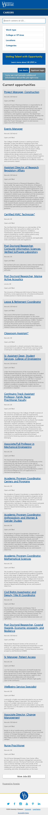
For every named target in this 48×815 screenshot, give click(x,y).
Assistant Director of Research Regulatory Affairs (21, 169)
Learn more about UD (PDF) (24, 62)
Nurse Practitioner (14, 745)
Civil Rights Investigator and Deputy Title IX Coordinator (20, 593)
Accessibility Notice (23, 813)
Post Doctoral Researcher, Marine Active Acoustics (23, 278)
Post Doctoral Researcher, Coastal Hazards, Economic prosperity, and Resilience (24, 627)
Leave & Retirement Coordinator (22, 301)
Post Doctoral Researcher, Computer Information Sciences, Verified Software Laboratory (22, 248)
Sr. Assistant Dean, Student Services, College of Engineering (22, 357)
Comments (28, 809)
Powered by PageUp (11, 784)
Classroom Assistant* (16, 333)
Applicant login (37, 70)
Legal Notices (36, 809)
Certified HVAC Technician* (19, 214)
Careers (8, 12)
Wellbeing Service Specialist (20, 686)
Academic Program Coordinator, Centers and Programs (22, 480)
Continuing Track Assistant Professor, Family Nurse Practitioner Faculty (19, 396)
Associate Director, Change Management (19, 716)
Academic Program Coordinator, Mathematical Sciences (22, 557)
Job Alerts (23, 70)
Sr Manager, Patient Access (20, 656)
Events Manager (13, 128)
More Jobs (24, 776)
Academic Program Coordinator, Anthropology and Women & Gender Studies (22, 517)
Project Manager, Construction (21, 91)
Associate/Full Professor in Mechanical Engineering (19, 445)
